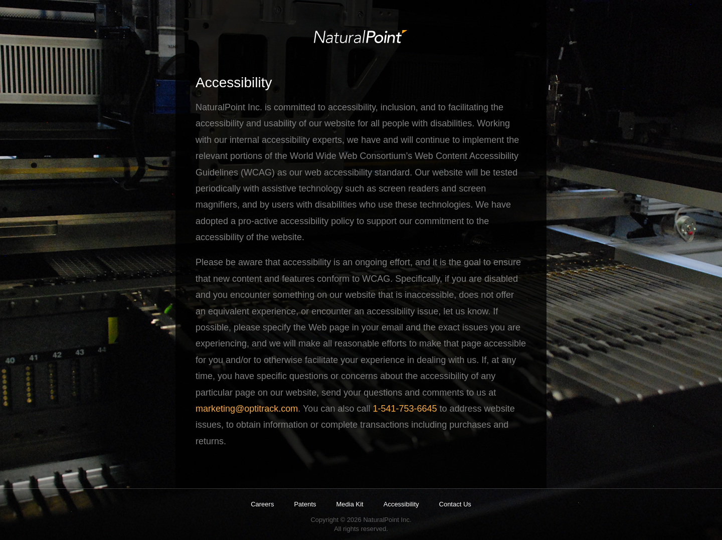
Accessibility (401, 504)
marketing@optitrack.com (247, 409)
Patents (305, 504)
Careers (262, 504)
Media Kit (350, 504)
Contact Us (455, 504)
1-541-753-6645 (405, 409)
